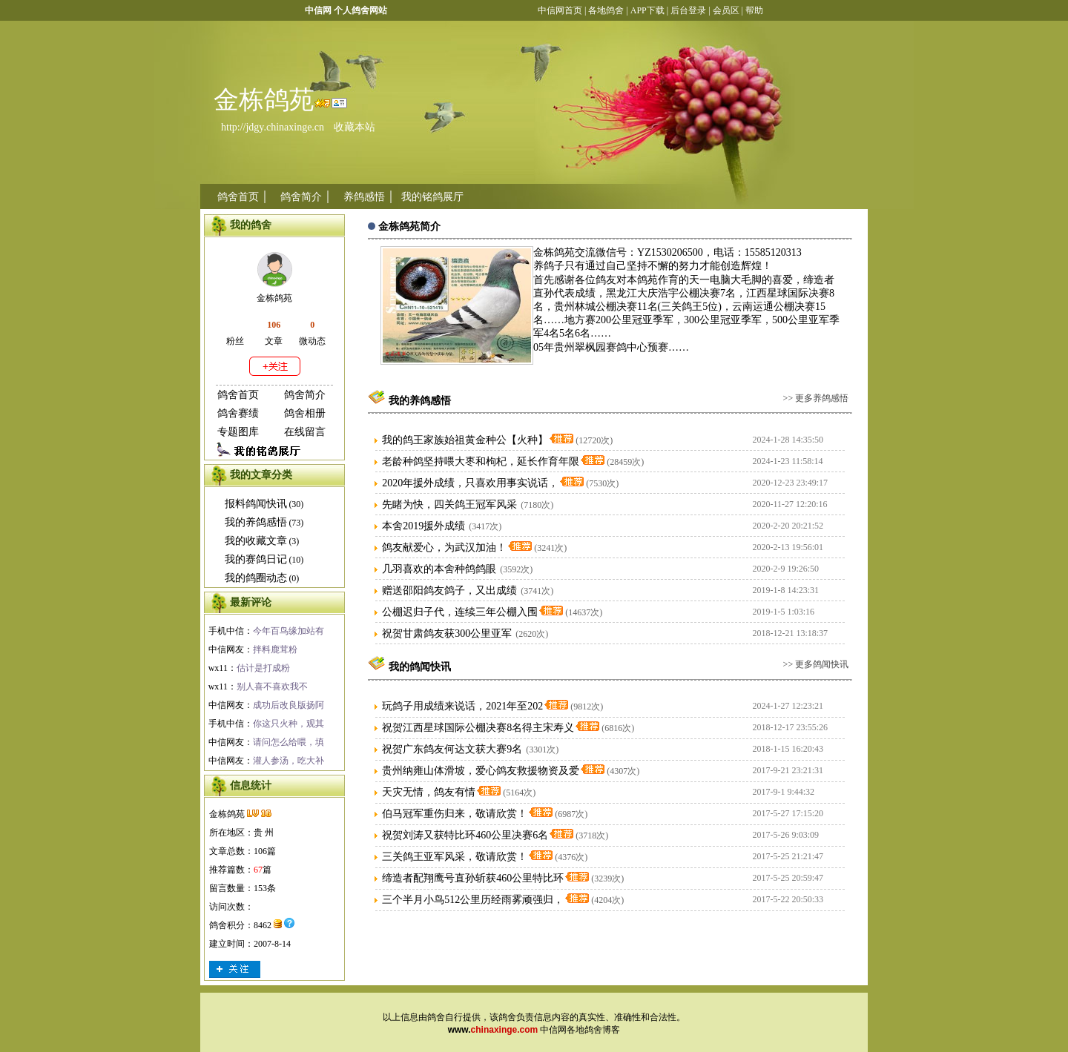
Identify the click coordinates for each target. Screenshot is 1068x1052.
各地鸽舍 (606, 10)
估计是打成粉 (263, 668)
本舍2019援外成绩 (423, 526)
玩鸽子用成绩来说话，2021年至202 (462, 706)
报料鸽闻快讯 (256, 503)
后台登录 (688, 10)
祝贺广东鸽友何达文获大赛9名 (452, 749)
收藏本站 (354, 127)
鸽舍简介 (301, 196)
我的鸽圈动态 (256, 577)
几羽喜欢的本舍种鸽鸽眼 (439, 569)
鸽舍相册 (305, 413)
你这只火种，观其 (288, 723)
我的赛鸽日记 (256, 559)
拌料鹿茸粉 (275, 649)
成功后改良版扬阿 (288, 705)
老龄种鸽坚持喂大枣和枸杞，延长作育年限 (480, 461)
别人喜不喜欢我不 (272, 686)
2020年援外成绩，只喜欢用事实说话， (470, 483)
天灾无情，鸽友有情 (428, 792)
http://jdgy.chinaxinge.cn (272, 127)
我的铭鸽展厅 (432, 196)
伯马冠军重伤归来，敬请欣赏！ (454, 813)
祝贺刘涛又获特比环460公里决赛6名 (465, 835)
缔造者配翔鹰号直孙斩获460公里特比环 (473, 878)
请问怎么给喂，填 (288, 742)
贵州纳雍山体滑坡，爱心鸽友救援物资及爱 (480, 770)
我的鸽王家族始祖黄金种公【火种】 (465, 440)
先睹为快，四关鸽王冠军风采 (449, 504)
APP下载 (646, 10)
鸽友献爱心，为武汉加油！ (444, 547)
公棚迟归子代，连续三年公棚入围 (460, 612)
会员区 (726, 10)
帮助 (754, 10)
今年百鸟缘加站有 (288, 631)
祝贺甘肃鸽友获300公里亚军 (447, 633)
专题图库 (238, 431)
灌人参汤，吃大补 (288, 760)
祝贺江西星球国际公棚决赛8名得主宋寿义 (478, 727)
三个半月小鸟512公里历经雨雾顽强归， (473, 899)
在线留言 (305, 431)
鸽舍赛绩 (238, 413)
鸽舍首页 (238, 196)
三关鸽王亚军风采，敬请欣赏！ (454, 856)
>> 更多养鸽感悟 (816, 398)
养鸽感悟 (364, 196)
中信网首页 (560, 10)
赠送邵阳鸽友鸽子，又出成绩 (449, 590)
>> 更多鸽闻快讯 (816, 664)
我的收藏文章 (256, 540)
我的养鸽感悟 (256, 522)
